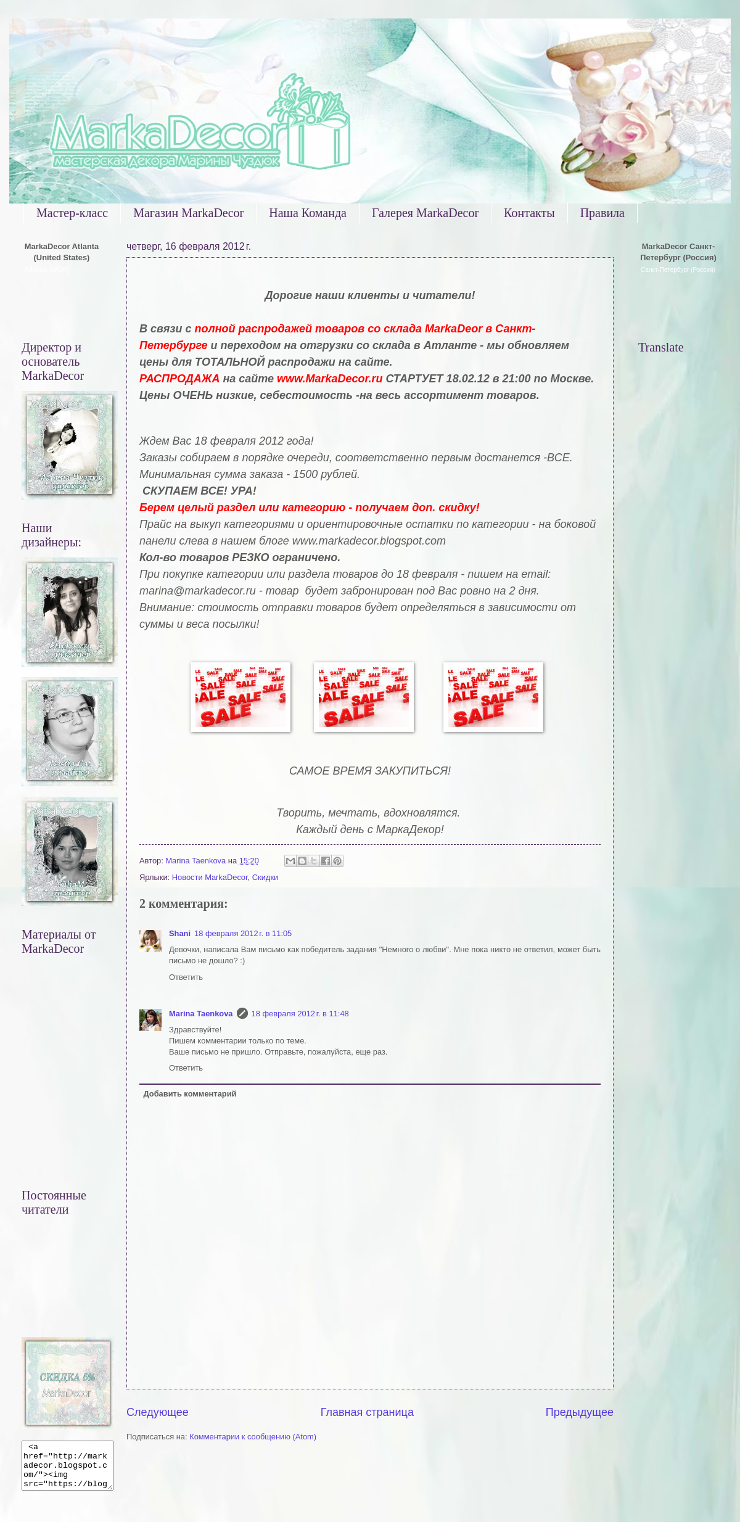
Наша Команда (308, 213)
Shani (180, 933)
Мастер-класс (72, 213)
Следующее (157, 1412)
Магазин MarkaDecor (188, 213)
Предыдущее (580, 1412)
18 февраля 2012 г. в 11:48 (300, 1013)
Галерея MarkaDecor (425, 213)
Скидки (265, 877)
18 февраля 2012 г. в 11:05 (243, 933)
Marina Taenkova (201, 1013)
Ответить (186, 977)
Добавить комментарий (189, 1093)
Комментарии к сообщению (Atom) (252, 1436)
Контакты (529, 213)
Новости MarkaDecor (210, 877)
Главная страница (367, 1412)
